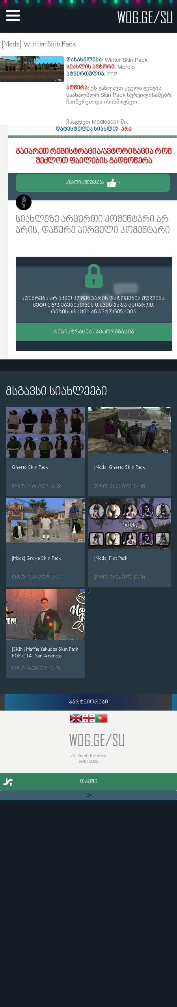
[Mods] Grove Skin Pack (36, 558)
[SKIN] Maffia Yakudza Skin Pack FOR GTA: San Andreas (45, 652)
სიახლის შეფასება (92, 183)
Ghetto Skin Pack (30, 467)
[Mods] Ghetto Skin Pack (119, 467)
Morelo (43, 203)
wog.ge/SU (145, 17)
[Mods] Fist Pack (111, 558)
